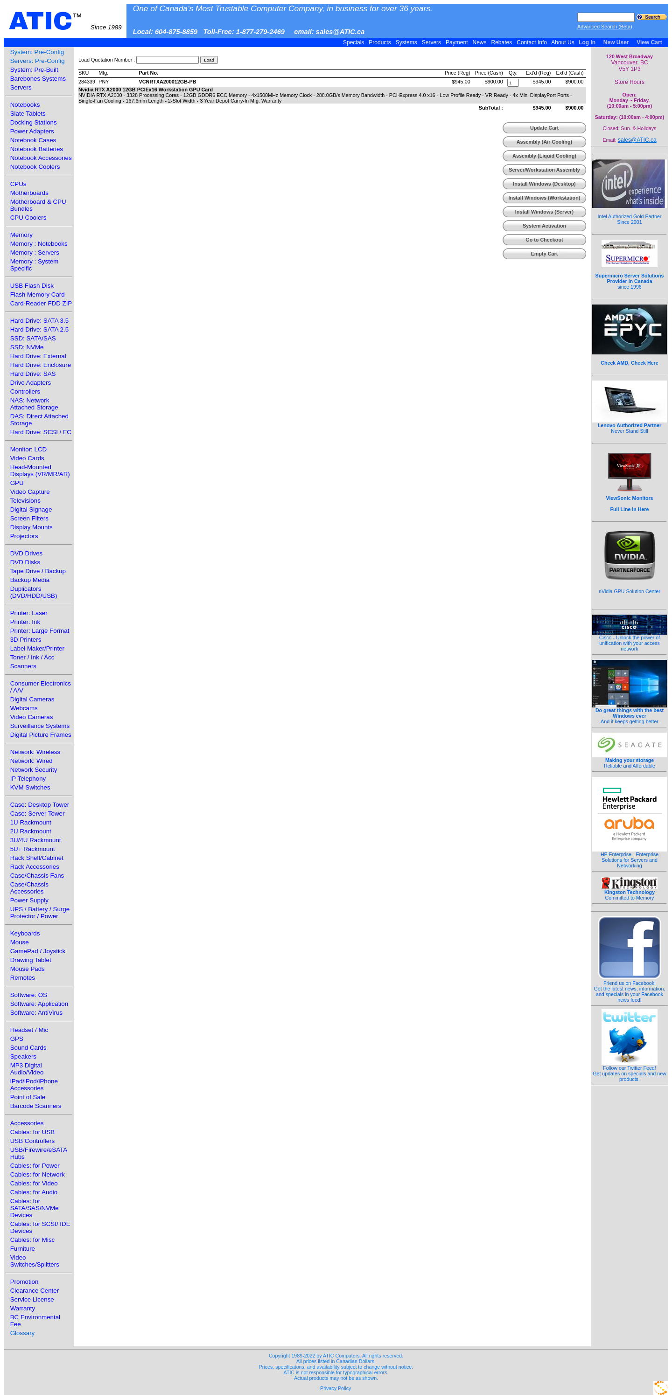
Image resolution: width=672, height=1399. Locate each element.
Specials (354, 42)
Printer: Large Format (40, 630)
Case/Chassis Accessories (29, 888)
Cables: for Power (35, 1165)
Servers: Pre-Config (37, 60)
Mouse (19, 942)
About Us (563, 42)
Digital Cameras (32, 699)
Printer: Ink (25, 621)
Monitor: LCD (28, 449)
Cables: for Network (37, 1174)
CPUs (18, 183)
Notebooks (25, 104)
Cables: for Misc (32, 1239)
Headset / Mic (29, 1029)
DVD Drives (26, 553)
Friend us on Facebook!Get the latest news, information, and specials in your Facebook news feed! (629, 989)
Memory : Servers (34, 252)
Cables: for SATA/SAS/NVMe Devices (34, 1208)
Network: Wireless (35, 751)
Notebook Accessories (41, 157)
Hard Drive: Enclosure (40, 364)
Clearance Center (34, 1290)
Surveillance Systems (40, 725)
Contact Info (531, 42)
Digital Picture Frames (40, 734)
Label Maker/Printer (37, 648)
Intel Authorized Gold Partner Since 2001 (629, 214)
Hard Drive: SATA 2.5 (39, 329)
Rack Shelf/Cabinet (36, 857)
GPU (17, 482)
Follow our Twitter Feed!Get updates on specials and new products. (629, 1071)
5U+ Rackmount (32, 848)
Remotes (22, 977)
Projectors (24, 536)
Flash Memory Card (37, 294)
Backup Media (29, 579)
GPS (16, 1038)
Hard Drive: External (38, 356)
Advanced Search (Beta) (604, 26)
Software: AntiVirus (36, 1012)
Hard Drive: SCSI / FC (40, 432)
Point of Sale (28, 1097)
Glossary (22, 1333)
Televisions (25, 500)
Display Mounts (31, 527)
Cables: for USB (32, 1132)
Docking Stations (33, 122)
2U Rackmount (30, 831)
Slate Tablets (28, 113)
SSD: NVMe (27, 347)
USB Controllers (32, 1140)
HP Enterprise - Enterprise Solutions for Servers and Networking (629, 857)
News (479, 42)
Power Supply (29, 900)
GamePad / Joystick (38, 951)
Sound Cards (28, 1047)
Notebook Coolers (35, 166)
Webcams (24, 708)
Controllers (25, 391)
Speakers (23, 1056)
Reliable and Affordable (629, 761)
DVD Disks (25, 562)
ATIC (65, 21)
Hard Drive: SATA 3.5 (39, 320)
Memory (21, 234)
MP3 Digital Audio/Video (27, 1069)
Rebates (501, 42)
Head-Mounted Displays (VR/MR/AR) (40, 471)
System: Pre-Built (34, 69)
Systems (406, 42)
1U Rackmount (30, 822)
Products (379, 42)
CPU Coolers (28, 217)
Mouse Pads (27, 968)
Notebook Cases (33, 140)
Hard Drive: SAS (33, 373)
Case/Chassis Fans (37, 875)
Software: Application (39, 1003)
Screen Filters (29, 518)
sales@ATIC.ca (637, 140)
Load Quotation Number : (106, 59)
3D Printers (26, 639)
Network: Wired (31, 760)
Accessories (27, 1123)
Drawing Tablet (30, 959)
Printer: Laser (29, 612)
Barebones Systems (38, 78)
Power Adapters (32, 131)
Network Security (33, 769)
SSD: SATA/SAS (33, 338)
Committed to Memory (630, 892)
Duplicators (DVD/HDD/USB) (33, 592)
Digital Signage (31, 509)
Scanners (23, 666)
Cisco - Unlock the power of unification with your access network (629, 640)
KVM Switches (30, 787)
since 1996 (629, 276)
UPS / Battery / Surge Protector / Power (40, 913)
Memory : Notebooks (39, 243)
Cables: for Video (34, 1183)
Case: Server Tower (37, 813)
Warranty (22, 1308)
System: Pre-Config (37, 51)
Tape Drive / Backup (38, 571)
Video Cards (27, 458)
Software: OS (28, 994)
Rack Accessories (34, 866)
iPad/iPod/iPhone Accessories (34, 1085)
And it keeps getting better (629, 713)
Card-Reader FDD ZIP (41, 303)
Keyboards (25, 933)
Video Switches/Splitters (34, 1261)
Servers (431, 42)
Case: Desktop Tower (39, 804)
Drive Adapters (30, 382)
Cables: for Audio (34, 1192)
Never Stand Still (629, 426)
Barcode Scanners (36, 1105)
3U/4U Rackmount (35, 840)
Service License (32, 1299)
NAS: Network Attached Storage (34, 404)
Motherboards (29, 192)
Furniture (22, 1248)
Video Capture (30, 491)
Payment (456, 42)
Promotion (24, 1281)
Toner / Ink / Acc (32, 657)
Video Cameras (31, 716)
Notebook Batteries (36, 148)
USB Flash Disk (32, 285)
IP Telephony (28, 778)
